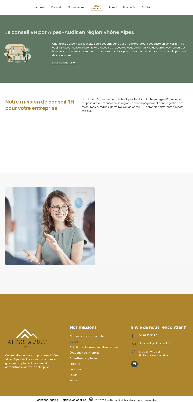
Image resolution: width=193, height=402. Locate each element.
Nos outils (129, 7)
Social (73, 380)
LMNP (73, 375)
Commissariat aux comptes (87, 336)
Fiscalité (75, 364)
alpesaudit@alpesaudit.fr (154, 343)
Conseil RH (76, 342)
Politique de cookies (73, 400)
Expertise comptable (83, 358)
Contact (147, 7)
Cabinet (56, 7)
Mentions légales (47, 400)
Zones (113, 7)
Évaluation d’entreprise (85, 353)
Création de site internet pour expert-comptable (131, 400)
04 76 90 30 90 (148, 335)
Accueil (40, 7)
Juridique (75, 369)
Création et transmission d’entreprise (94, 347)
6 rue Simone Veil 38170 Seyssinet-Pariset (154, 353)
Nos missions (76, 7)
